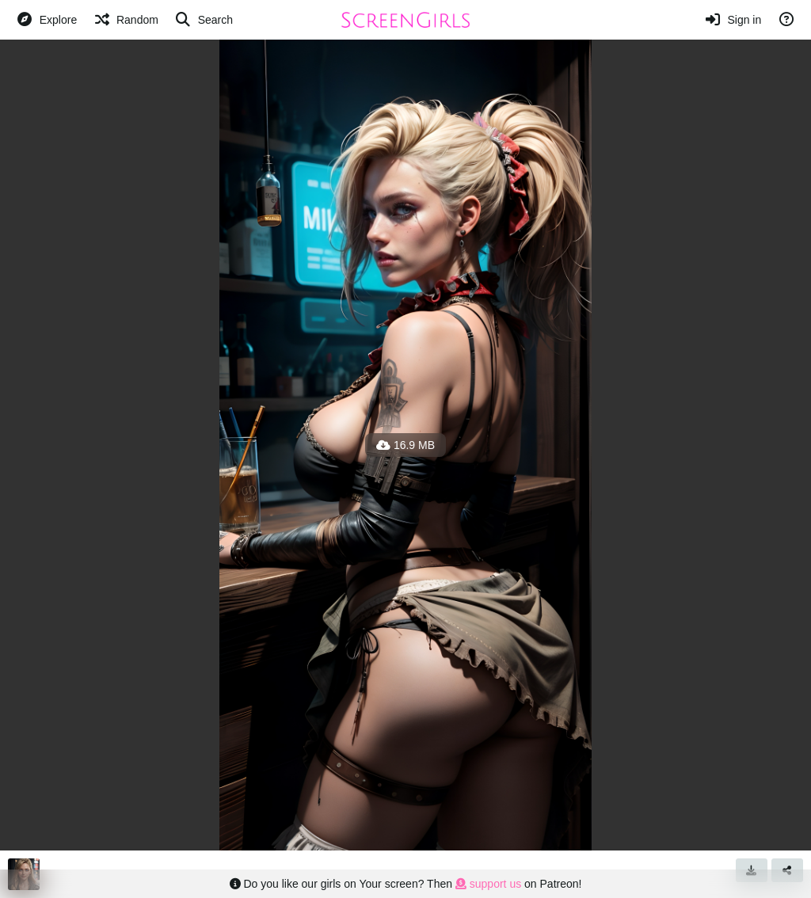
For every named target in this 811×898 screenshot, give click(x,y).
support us (488, 883)
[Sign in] (733, 20)
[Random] (125, 20)
